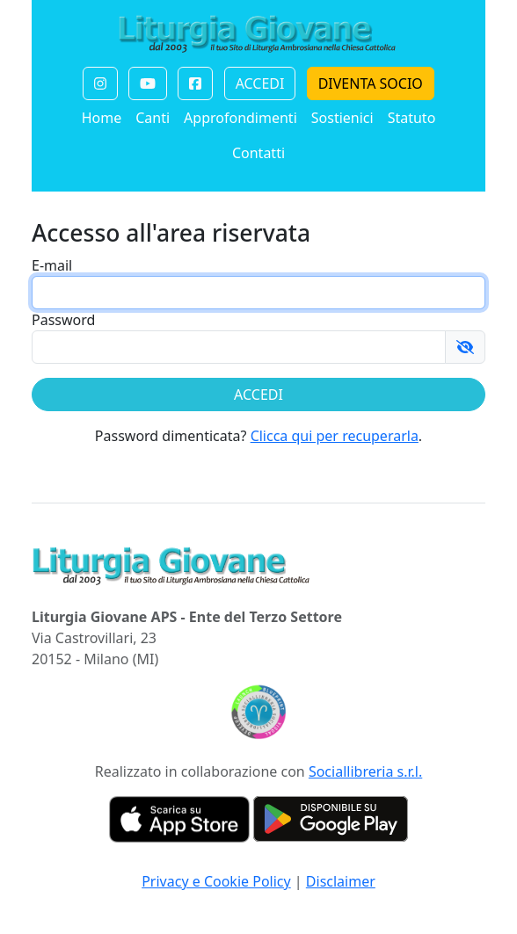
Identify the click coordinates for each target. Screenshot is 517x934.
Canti (152, 117)
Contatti (258, 153)
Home (102, 117)
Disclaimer (340, 881)
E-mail (52, 265)
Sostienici (342, 117)
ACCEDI (260, 83)
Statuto (412, 117)
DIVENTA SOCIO (370, 83)
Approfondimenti (240, 117)
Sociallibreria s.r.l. (365, 771)
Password (63, 319)
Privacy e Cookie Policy (216, 881)
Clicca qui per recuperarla (335, 435)
